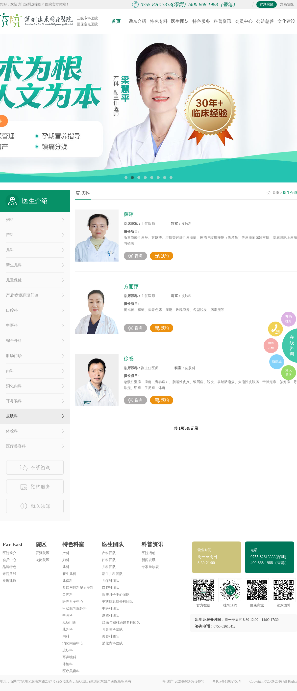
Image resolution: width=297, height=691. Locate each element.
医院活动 (148, 553)
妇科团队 (109, 560)
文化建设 (286, 21)
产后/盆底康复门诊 (35, 295)
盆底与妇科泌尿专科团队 (121, 622)
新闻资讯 (148, 560)
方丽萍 (131, 286)
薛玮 (129, 214)
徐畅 (129, 358)
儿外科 (67, 629)
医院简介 (9, 553)
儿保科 (67, 581)
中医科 (35, 325)
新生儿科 (35, 265)
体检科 (35, 431)
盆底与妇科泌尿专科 (78, 588)
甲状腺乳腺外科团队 (117, 601)
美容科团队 (110, 636)
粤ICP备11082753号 (227, 681)
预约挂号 (288, 319)
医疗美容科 (35, 446)
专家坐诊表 (150, 567)
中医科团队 (110, 608)
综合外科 (35, 340)
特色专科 (159, 21)
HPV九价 (271, 345)
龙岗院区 (287, 4)
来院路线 (9, 574)
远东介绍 (137, 21)
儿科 (35, 250)
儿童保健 (35, 280)
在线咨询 (292, 345)
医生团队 (180, 21)
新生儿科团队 (112, 574)
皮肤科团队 (110, 615)
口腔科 (35, 310)
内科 (35, 371)
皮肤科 (35, 416)
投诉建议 (9, 581)
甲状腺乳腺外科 (74, 608)
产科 (35, 235)
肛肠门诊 (35, 356)
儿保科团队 (110, 581)
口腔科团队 (110, 588)
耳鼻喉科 (35, 401)
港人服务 (288, 372)
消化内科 (35, 386)
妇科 (35, 219)
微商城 (277, 361)
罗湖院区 (266, 4)
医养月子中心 (72, 601)
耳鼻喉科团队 (112, 629)
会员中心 (244, 21)
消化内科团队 (112, 643)
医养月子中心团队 (116, 595)
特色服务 (201, 21)
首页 (116, 21)
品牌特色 (9, 567)
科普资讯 (222, 21)
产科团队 (109, 553)
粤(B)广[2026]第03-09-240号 (183, 681)
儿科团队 (109, 567)
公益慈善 (265, 21)
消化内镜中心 (72, 643)
